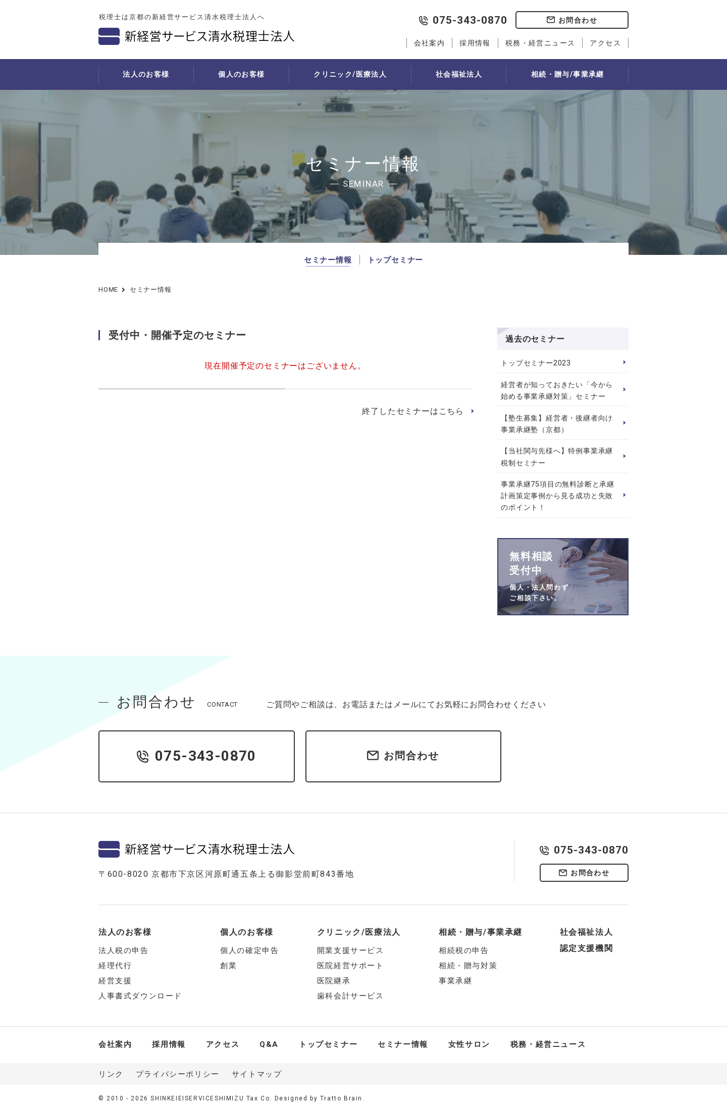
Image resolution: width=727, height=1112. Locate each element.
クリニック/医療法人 (350, 74)
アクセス (605, 43)
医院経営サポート (350, 965)
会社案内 (429, 43)
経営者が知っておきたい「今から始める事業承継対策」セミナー (557, 391)
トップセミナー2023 (536, 363)
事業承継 (455, 980)
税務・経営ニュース (540, 43)
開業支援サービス (350, 950)
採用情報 (475, 43)
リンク (111, 1074)
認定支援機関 (586, 948)
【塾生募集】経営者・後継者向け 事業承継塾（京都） (557, 424)
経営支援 (115, 980)
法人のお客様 (146, 74)
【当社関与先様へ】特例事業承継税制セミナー (557, 457)
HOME (108, 289)
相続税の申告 (464, 950)
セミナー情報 (328, 259)
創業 (228, 965)
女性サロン (469, 1044)
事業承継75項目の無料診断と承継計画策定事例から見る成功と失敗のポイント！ (557, 496)
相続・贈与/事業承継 (567, 74)
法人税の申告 (123, 950)
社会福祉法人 (459, 74)
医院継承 (333, 980)
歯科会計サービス (350, 995)
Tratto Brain (341, 1098)
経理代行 (115, 965)
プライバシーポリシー (178, 1074)
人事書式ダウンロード (140, 995)
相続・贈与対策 (468, 965)
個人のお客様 (241, 74)
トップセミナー (396, 259)
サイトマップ (257, 1074)
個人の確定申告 (249, 950)
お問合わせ (577, 20)
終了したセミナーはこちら (413, 411)
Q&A (269, 1044)
